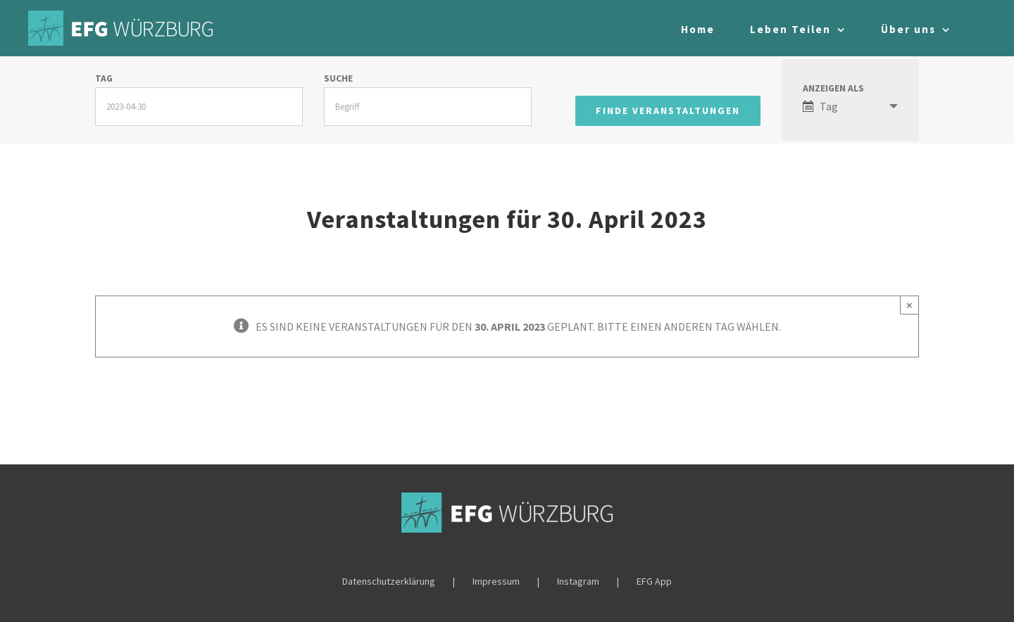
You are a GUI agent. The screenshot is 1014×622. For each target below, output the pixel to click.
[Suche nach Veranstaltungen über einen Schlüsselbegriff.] (428, 106)
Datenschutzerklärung (388, 581)
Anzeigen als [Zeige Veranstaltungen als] (833, 89)
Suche (338, 79)
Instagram (578, 581)
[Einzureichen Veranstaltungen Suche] (667, 111)
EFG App (654, 581)
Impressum (496, 581)
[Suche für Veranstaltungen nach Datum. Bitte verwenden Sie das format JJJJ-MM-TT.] (199, 106)
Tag (104, 79)
